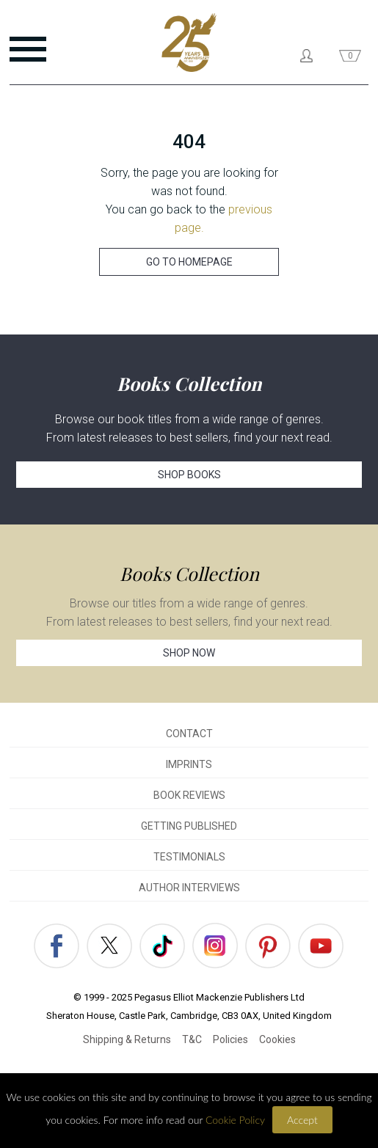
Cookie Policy (235, 1120)
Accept (302, 1120)
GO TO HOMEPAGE (189, 262)
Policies (230, 1039)
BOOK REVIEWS (189, 795)
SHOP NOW (189, 653)
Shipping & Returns (127, 1039)
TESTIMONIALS (189, 857)
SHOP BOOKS (189, 474)
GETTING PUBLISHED (189, 826)
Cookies (277, 1039)
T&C (192, 1039)
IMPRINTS (189, 764)
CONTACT (189, 733)
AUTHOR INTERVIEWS (189, 887)
